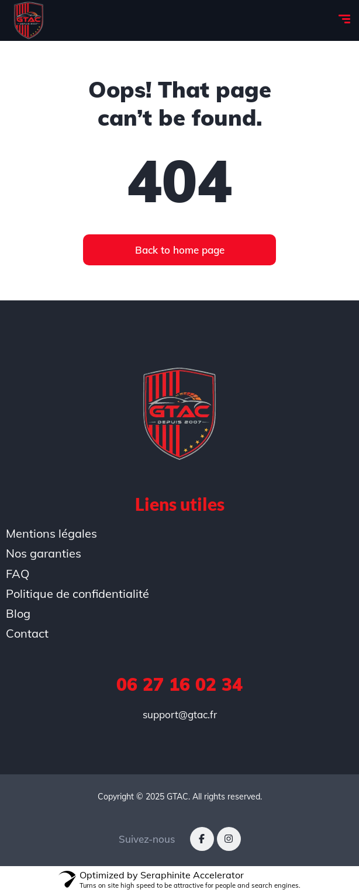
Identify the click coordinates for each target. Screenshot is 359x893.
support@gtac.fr (180, 714)
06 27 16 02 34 (179, 684)
